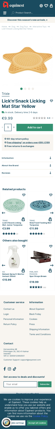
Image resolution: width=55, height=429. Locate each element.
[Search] (32, 13)
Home (4, 26)
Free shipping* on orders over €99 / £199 (28, 142)
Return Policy (10, 324)
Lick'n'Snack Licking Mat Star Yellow (17, 29)
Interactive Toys (39, 26)
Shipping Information (39, 329)
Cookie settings (16, 423)
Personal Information (14, 319)
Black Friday (35, 314)
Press (32, 324)
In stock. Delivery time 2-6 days (21, 112)
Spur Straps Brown (37, 276)
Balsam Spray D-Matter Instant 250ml (13, 275)
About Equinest (36, 309)
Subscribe (44, 384)
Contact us (9, 309)
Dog (13, 26)
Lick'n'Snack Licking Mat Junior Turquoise (12, 224)
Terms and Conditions (40, 334)
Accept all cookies (37, 423)
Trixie (6, 94)
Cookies (33, 319)
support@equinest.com (30, 360)
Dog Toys (24, 26)
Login (6, 314)
